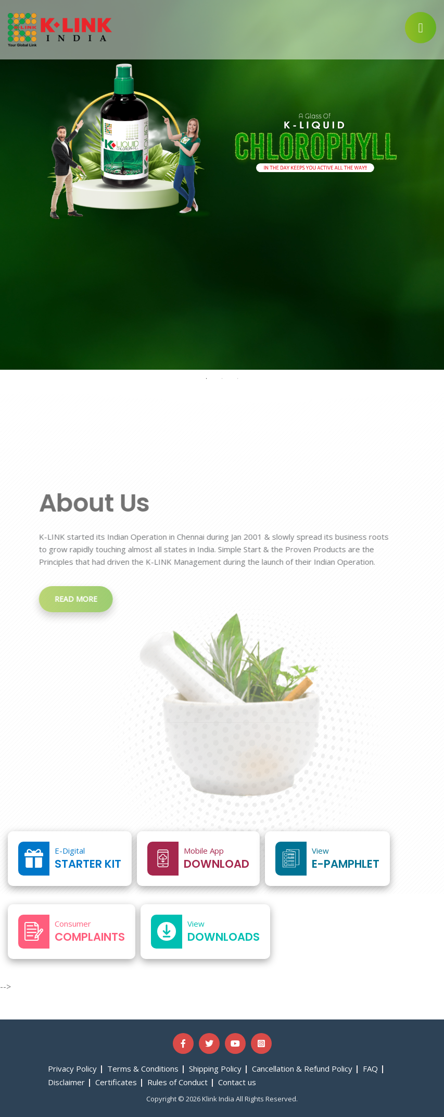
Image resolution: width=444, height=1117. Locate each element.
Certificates (116, 1082)
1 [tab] (206, 378)
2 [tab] (222, 378)
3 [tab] (238, 378)
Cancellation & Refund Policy (302, 1068)
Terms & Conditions (143, 1068)
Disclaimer (66, 1082)
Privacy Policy (72, 1068)
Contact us (237, 1082)
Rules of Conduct (177, 1082)
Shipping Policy (215, 1068)
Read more (69, 599)
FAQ (370, 1068)
